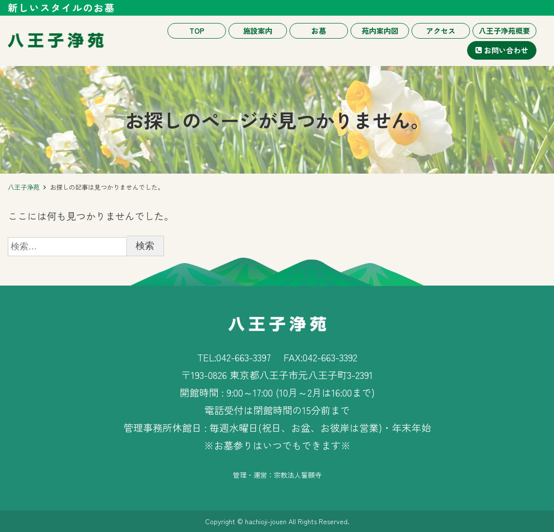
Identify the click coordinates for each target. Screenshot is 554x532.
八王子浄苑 (24, 187)
